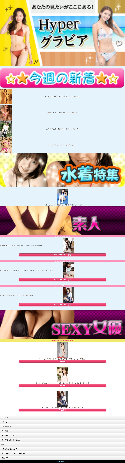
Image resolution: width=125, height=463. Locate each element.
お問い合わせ (6, 422)
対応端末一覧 (6, 426)
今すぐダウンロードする (62, 255)
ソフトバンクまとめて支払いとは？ (13, 453)
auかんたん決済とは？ (9, 449)
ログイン (4, 417)
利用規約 (4, 431)
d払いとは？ (5, 444)
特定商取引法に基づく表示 (10, 440)
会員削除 (4, 458)
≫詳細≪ (62, 361)
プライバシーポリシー (9, 435)
